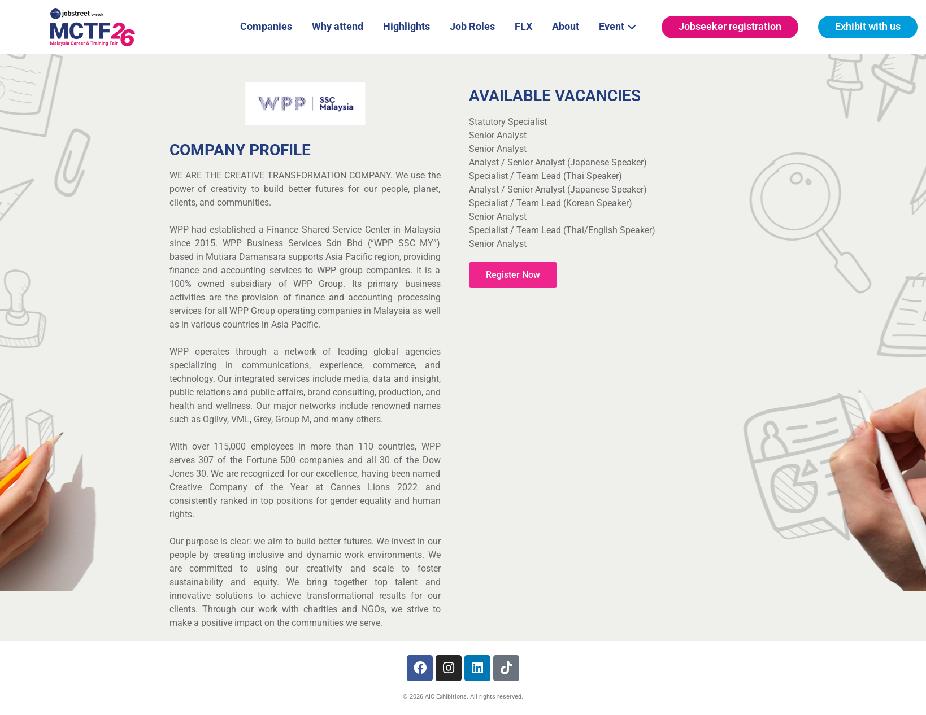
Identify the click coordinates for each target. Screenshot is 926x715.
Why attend (337, 26)
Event (620, 25)
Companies (266, 26)
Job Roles (472, 26)
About (565, 26)
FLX (523, 26)
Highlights (406, 26)
